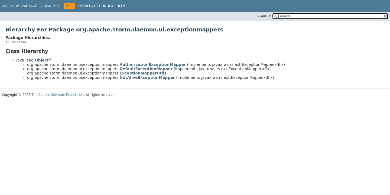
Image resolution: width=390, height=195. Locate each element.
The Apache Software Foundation (57, 95)
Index (108, 6)
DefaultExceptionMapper (145, 69)
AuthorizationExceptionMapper (152, 64)
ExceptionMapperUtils (142, 73)
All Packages (16, 42)
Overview (10, 6)
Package (29, 6)
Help (120, 6)
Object (41, 60)
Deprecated (89, 6)
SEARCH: (264, 16)
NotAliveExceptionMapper (147, 77)
